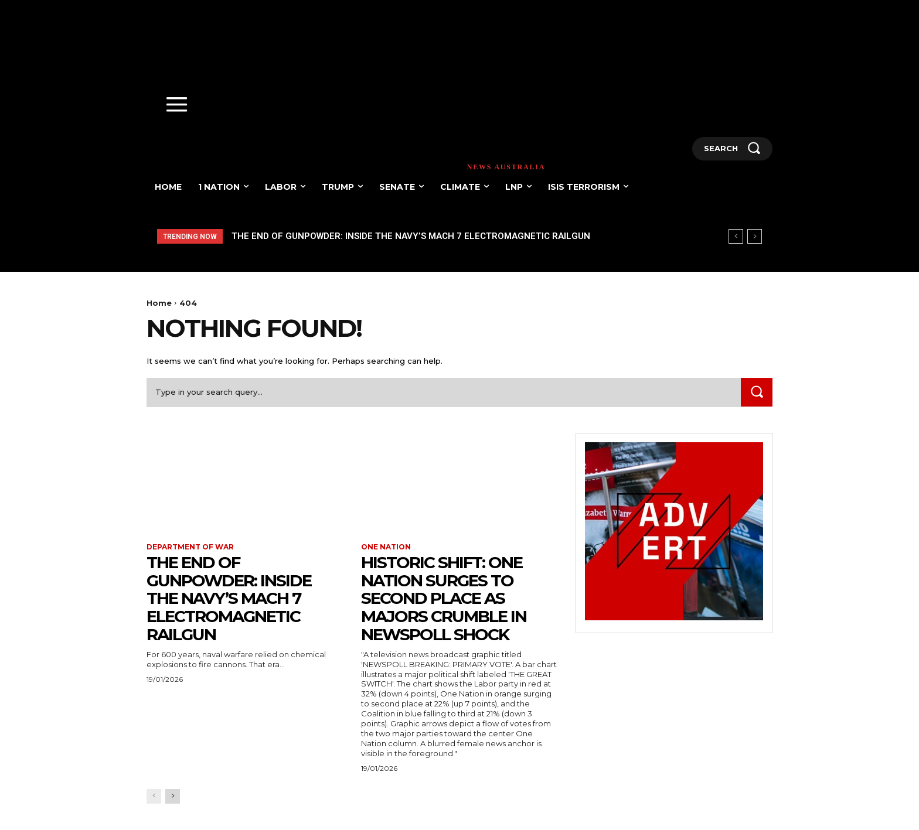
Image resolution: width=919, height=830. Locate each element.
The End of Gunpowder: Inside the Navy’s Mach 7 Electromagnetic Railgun (411, 236)
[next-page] (172, 796)
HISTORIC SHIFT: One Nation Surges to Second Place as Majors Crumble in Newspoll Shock (443, 598)
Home (159, 303)
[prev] (736, 236)
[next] (754, 236)
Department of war (190, 547)
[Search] (756, 392)
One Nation (386, 547)
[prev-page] (154, 796)
